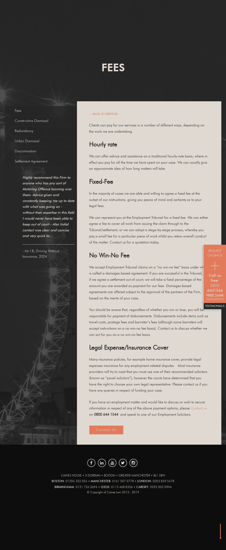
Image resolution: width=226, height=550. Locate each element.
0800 (214, 286)
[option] (60, 217)
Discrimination (25, 151)
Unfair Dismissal (27, 141)
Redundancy (24, 131)
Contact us (199, 408)
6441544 (215, 291)
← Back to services (103, 114)
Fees (18, 111)
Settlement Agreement (31, 161)
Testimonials (215, 306)
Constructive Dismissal (31, 121)
